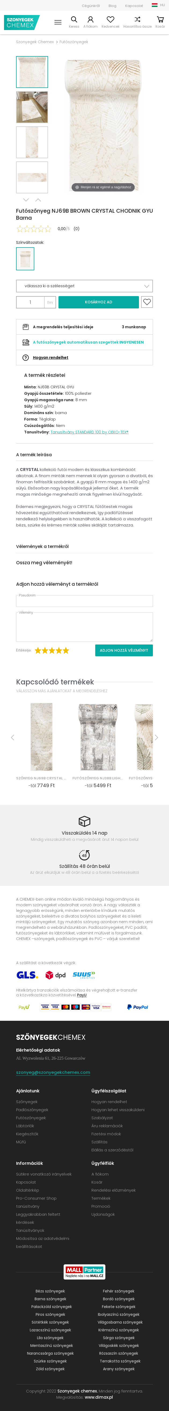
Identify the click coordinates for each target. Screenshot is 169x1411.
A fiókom (90, 26)
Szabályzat (102, 1118)
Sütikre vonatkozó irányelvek (44, 1174)
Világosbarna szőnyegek (120, 1322)
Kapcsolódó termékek (55, 682)
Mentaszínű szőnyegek (51, 1345)
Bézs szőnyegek (50, 1291)
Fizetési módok (106, 1134)
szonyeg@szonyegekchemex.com (53, 1072)
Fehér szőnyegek (118, 1291)
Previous (38, 200)
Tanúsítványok (30, 1230)
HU (162, 5)
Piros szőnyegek (50, 1314)
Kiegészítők (27, 1134)
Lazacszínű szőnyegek (50, 1330)
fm (50, 302)
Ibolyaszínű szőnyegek (118, 1314)
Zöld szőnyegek (50, 1369)
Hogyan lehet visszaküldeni (118, 1109)
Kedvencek (110, 26)
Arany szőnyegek (119, 1369)
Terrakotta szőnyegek (120, 1361)
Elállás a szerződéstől (112, 1150)
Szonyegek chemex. (77, 1391)
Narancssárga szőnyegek (50, 1353)
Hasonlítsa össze (137, 26)
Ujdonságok (103, 1214)
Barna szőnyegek (50, 1299)
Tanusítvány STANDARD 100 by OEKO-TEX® (89, 432)
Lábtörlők (25, 1126)
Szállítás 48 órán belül (84, 866)
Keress (74, 26)
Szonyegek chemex (22, 22)
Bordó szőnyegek (119, 1299)
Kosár (160, 26)
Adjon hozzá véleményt (124, 650)
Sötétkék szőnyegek (50, 1322)
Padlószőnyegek (32, 1109)
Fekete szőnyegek (118, 1306)
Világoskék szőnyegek (119, 1345)
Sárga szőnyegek (119, 1337)
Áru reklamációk (107, 1126)
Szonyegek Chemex (35, 42)
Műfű (21, 1142)
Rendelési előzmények (113, 1190)
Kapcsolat (134, 5)
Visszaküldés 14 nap (85, 833)
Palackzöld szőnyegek (51, 1306)
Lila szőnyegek (50, 1337)
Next (26, 200)
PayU (82, 995)
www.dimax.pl (99, 1397)
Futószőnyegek (74, 42)
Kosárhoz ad (98, 302)
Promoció (100, 1206)
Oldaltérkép (27, 1190)
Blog (112, 5)
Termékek (101, 1198)
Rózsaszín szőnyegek (118, 1353)
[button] (84, 286)
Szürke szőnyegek (50, 1361)
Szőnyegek (27, 1101)
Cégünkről (91, 5)
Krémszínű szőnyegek (118, 1330)
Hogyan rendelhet (50, 357)
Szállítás (99, 1142)
